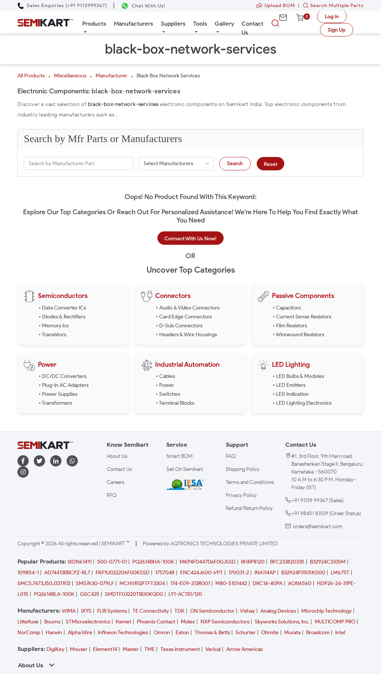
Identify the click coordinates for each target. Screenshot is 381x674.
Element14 (105, 649)
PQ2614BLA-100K (54, 594)
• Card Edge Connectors (184, 317)
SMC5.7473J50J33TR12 (43, 583)
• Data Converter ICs (62, 308)
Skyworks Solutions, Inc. (282, 622)
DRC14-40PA (267, 583)
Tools (200, 23)
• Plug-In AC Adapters (64, 385)
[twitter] (39, 461)
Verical (213, 649)
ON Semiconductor (212, 611)
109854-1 (28, 572)
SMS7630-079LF (95, 583)
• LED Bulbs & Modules (298, 376)
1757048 (165, 572)
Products (94, 23)
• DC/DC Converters (62, 376)
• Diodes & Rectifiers (62, 317)
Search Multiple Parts (332, 5)
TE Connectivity (150, 611)
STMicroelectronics (88, 622)
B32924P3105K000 (303, 572)
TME (149, 649)
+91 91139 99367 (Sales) (317, 500)
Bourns (52, 622)
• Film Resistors (290, 325)
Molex (188, 622)
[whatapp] (72, 461)
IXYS (86, 611)
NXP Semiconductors (225, 622)
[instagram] (23, 472)
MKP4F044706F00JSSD (208, 562)
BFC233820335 (287, 562)
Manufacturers (133, 23)
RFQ (111, 495)
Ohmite (270, 632)
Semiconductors (62, 296)
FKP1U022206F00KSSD (123, 572)
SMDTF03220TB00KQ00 (134, 594)
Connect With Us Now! (190, 238)
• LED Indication (291, 394)
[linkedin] (55, 461)
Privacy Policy (241, 495)
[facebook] (23, 461)
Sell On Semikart (184, 469)
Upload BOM (275, 5)
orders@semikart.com (317, 526)
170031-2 (238, 572)
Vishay (247, 611)
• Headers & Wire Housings (186, 334)
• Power (165, 385)
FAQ (231, 456)
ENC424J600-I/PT (201, 572)
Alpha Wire (80, 632)
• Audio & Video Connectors (188, 308)
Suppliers (173, 23)
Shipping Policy (243, 469)
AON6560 (299, 583)
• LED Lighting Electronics (302, 403)
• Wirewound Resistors (298, 334)
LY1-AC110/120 (185, 594)
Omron (162, 632)
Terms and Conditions (250, 482)
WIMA (69, 611)
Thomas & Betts (212, 632)
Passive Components (303, 296)
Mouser (78, 649)
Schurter (246, 632)
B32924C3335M (328, 562)
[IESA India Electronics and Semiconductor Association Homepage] (185, 484)
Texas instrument (180, 649)
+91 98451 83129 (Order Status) (326, 513)
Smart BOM (179, 456)
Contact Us (252, 28)
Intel (340, 632)
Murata (292, 632)
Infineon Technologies (123, 632)
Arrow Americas (244, 649)
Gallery (224, 23)
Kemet (123, 622)
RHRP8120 (253, 562)
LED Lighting (291, 364)
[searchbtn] (275, 23)
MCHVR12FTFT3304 (142, 583)
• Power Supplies (58, 394)
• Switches (168, 394)
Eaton (182, 632)
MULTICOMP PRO (335, 622)
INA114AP (265, 572)
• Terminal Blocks (175, 403)
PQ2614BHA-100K (153, 562)
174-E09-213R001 (190, 583)
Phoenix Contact (156, 622)
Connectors (172, 296)
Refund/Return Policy (249, 508)
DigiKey (55, 649)
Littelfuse (28, 622)
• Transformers (55, 403)
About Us (117, 456)
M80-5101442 (231, 583)
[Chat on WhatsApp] (143, 6)
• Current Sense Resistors (302, 317)
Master (131, 649)
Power (47, 364)
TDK (180, 611)
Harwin (54, 632)
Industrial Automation (187, 364)
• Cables (165, 376)
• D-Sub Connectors (179, 325)
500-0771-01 (112, 562)
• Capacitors (287, 308)
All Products (31, 76)
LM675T (340, 572)
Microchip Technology (326, 611)
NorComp (28, 632)
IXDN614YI (80, 562)
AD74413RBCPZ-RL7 (67, 572)
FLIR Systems (112, 611)
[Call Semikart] (62, 5)
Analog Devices (278, 611)
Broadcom (318, 632)
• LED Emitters (289, 385)
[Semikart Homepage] (45, 22)
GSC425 (89, 594)
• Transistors (52, 334)
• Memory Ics (53, 325)
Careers (115, 482)
